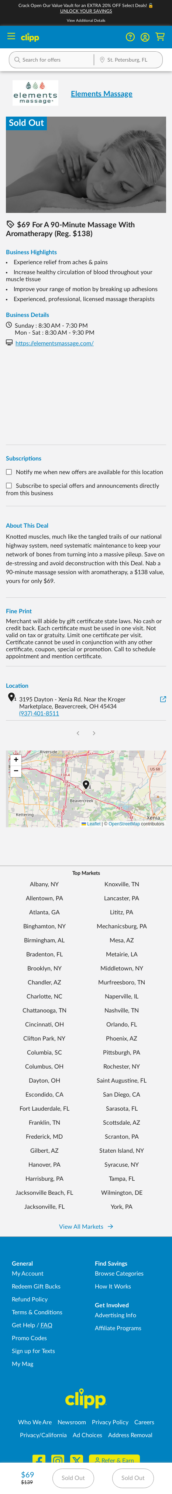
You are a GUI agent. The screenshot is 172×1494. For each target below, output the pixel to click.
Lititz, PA (121, 912)
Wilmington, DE (121, 1193)
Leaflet (91, 824)
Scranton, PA (122, 1137)
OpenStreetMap (124, 824)
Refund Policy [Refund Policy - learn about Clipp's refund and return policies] (30, 1299)
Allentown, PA (44, 898)
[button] (145, 37)
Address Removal (130, 1435)
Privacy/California (43, 1435)
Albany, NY (44, 884)
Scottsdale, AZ (121, 1123)
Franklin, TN (44, 1123)
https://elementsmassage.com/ (55, 343)
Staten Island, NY (121, 1151)
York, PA (122, 1207)
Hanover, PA (44, 1165)
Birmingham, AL (44, 940)
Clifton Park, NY (44, 1039)
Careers (144, 1422)
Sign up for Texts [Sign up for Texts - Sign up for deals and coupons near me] (33, 1351)
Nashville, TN (121, 1011)
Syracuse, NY (121, 1165)
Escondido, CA (44, 1095)
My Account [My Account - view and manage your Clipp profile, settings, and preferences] (28, 1274)
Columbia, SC (44, 1053)
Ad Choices (87, 1435)
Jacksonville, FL (44, 1207)
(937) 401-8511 (39, 714)
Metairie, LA (122, 955)
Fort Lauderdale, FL (44, 1109)
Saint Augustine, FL (122, 1081)
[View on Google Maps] (163, 699)
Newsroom (72, 1422)
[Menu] (11, 37)
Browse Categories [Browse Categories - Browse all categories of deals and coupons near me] (119, 1274)
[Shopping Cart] (160, 37)
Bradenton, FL (44, 955)
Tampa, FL (122, 1179)
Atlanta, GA (44, 912)
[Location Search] (128, 60)
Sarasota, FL (122, 1109)
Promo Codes (29, 1338)
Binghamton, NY (44, 926)
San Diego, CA (121, 1095)
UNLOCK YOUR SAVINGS (86, 11)
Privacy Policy (110, 1422)
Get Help (23, 1325)
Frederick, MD (44, 1137)
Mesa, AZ (122, 940)
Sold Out (73, 1478)
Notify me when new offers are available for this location (89, 472)
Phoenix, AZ (121, 1039)
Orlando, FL (121, 1025)
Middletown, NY (121, 969)
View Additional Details (86, 21)
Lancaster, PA (121, 898)
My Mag (22, 1364)
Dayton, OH (44, 1081)
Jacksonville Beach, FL (44, 1193)
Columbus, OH (44, 1067)
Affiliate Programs (118, 1328)
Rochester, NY (121, 1067)
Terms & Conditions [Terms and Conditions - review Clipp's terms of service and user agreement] (37, 1312)
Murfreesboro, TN (121, 983)
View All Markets (86, 1227)
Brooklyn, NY (44, 969)
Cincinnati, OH (44, 1025)
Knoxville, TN (121, 884)
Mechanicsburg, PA (122, 926)
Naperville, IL (121, 997)
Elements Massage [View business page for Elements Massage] (102, 94)
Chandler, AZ (44, 983)
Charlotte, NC (44, 997)
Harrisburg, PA (44, 1179)
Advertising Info (115, 1315)
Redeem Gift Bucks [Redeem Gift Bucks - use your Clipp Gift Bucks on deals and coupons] (36, 1287)
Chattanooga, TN (44, 1011)
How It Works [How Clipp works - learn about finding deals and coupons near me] (113, 1287)
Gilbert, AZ (44, 1151)
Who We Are (35, 1422)
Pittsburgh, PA (121, 1053)
